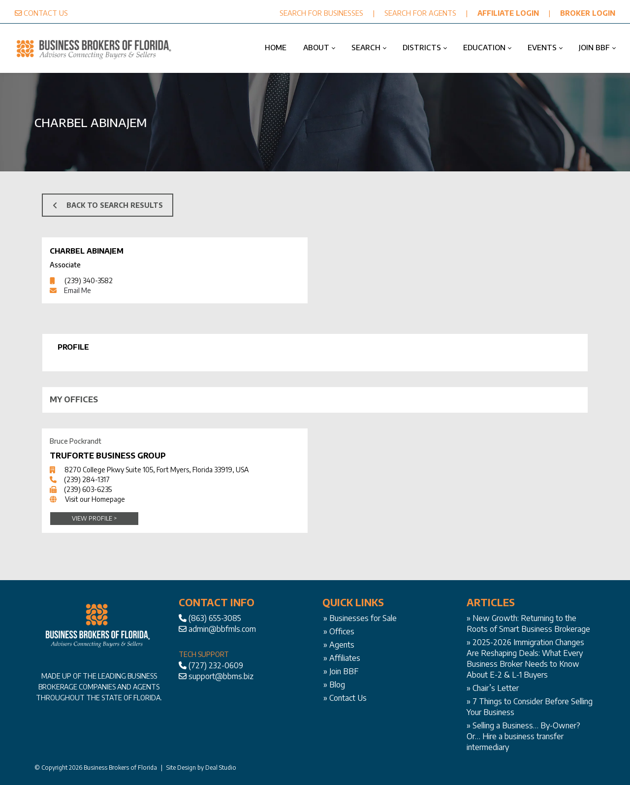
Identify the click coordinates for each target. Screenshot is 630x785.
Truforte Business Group (108, 455)
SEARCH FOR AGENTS (420, 12)
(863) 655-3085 (215, 618)
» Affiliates (341, 658)
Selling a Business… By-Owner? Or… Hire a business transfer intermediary (523, 736)
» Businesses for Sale (360, 618)
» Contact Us (345, 698)
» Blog (334, 684)
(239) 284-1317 (87, 479)
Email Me (77, 290)
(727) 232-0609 (216, 665)
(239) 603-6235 (88, 489)
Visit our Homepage (95, 499)
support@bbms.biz (221, 676)
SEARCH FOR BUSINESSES (321, 12)
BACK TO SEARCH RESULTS (108, 205)
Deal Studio (220, 767)
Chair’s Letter (495, 688)
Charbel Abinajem (87, 250)
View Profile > (94, 518)
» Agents (338, 645)
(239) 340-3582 (88, 280)
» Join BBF (340, 671)
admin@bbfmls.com (222, 629)
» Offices (338, 631)
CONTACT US (46, 12)
